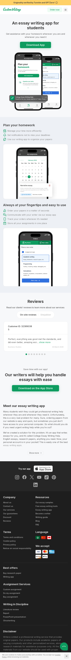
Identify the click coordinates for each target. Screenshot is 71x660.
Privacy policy (9, 539)
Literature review (11, 603)
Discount (7, 511)
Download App (35, 45)
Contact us (8, 500)
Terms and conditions (13, 531)
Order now (55, 10)
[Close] (66, 656)
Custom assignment (12, 583)
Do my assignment (11, 587)
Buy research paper (12, 567)
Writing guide (42, 511)
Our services (9, 504)
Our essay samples (44, 496)
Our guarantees (10, 507)
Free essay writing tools (47, 500)
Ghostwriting (9, 614)
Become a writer (43, 507)
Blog (38, 515)
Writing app (8, 571)
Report (6, 607)
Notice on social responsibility (17, 542)
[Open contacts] (64, 646)
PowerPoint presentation (14, 611)
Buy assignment (10, 591)
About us (7, 496)
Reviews (7, 515)
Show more (35, 447)
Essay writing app (44, 504)
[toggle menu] (65, 10)
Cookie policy (9, 535)
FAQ (37, 519)
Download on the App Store (35, 382)
